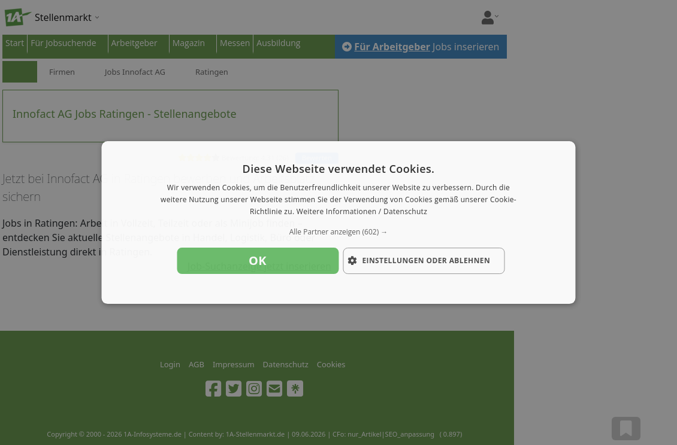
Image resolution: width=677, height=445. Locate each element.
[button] (339, 232)
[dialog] (339, 222)
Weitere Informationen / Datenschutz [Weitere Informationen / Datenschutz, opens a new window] (362, 211)
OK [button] (258, 260)
